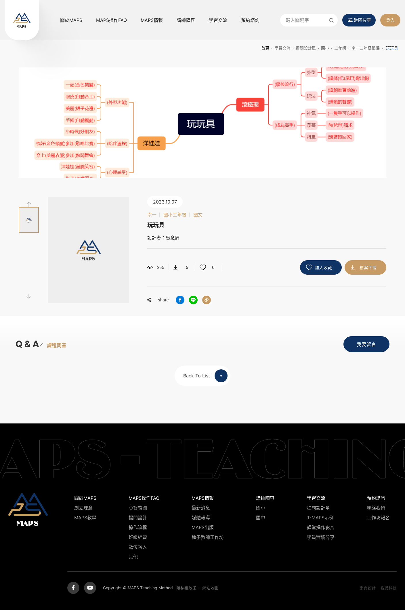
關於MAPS (71, 20)
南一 (151, 214)
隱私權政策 (186, 587)
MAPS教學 (85, 517)
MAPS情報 (152, 20)
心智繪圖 (138, 508)
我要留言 (366, 344)
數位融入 (138, 547)
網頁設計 (368, 587)
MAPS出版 (203, 527)
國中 (260, 517)
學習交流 (218, 20)
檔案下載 (368, 267)
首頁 (265, 47)
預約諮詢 (250, 20)
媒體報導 (201, 517)
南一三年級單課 (365, 47)
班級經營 (138, 537)
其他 (133, 557)
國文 (197, 214)
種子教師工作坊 (208, 537)
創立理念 (83, 508)
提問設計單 (306, 47)
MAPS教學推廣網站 (22, 20)
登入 (390, 20)
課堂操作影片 (321, 527)
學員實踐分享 (321, 537)
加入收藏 (323, 267)
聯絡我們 (376, 508)
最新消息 (201, 508)
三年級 (340, 47)
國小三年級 (174, 214)
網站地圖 (210, 587)
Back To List (205, 375)
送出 (331, 20)
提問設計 (138, 517)
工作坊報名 (378, 517)
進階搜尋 (362, 20)
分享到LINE (193, 300)
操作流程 (138, 527)
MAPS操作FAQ (111, 20)
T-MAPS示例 (320, 517)
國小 (325, 47)
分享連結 (206, 300)
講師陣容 (186, 20)
